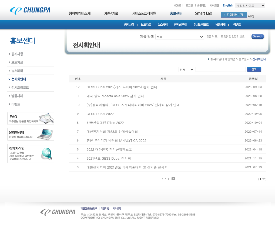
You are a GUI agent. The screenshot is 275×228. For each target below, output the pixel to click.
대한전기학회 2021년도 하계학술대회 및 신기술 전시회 (127, 167)
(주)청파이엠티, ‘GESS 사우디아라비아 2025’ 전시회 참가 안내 (133, 104)
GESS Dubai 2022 (100, 113)
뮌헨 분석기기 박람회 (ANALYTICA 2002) (117, 140)
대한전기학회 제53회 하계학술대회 (112, 131)
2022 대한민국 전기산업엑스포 (109, 149)
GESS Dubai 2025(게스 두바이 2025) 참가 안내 (122, 87)
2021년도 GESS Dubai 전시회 (109, 158)
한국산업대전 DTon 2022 (105, 122)
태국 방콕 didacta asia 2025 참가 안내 (115, 95)
